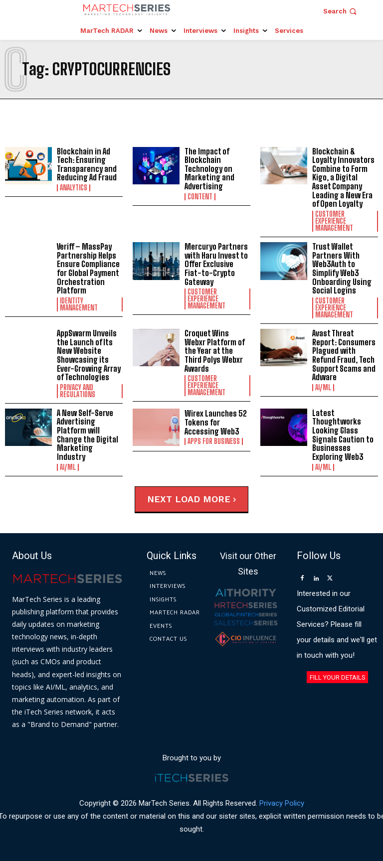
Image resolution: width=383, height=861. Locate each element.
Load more (205, 498)
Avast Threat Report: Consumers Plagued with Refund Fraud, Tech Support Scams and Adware (343, 354)
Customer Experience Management (334, 221)
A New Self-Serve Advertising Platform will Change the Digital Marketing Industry (89, 430)
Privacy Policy (281, 802)
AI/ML (323, 387)
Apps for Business (214, 440)
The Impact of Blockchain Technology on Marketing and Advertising (209, 168)
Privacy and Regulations (77, 391)
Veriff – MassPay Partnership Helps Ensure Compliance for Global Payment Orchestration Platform (88, 268)
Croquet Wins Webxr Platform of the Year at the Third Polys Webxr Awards (215, 350)
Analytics (73, 187)
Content (200, 196)
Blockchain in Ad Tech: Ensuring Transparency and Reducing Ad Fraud (86, 164)
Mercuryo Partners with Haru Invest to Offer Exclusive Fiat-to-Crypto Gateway (216, 264)
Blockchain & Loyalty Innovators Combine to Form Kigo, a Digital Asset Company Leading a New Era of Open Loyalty (343, 177)
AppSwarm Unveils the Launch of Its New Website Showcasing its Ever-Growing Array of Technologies (88, 354)
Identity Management (79, 304)
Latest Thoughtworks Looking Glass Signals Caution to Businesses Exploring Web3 (342, 434)
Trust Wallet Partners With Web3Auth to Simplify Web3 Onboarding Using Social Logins (341, 268)
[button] (341, 11)
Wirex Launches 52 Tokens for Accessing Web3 (215, 422)
